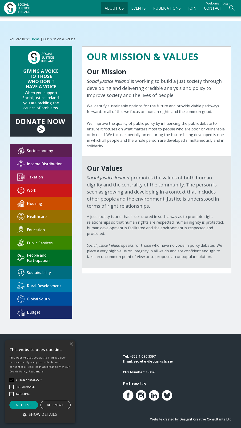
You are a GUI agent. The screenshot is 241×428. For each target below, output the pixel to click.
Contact (206, 10)
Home (35, 38)
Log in (227, 3)
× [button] (71, 344)
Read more (36, 371)
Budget (28, 311)
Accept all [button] (24, 405)
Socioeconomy (35, 149)
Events (132, 10)
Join (186, 10)
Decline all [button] (55, 405)
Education (31, 228)
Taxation (30, 175)
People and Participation (33, 256)
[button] (40, 414)
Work (26, 189)
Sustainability (34, 271)
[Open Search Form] (225, 11)
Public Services (35, 241)
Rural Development (39, 284)
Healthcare (32, 215)
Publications (160, 10)
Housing (29, 202)
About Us (107, 10)
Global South (33, 297)
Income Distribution (40, 162)
